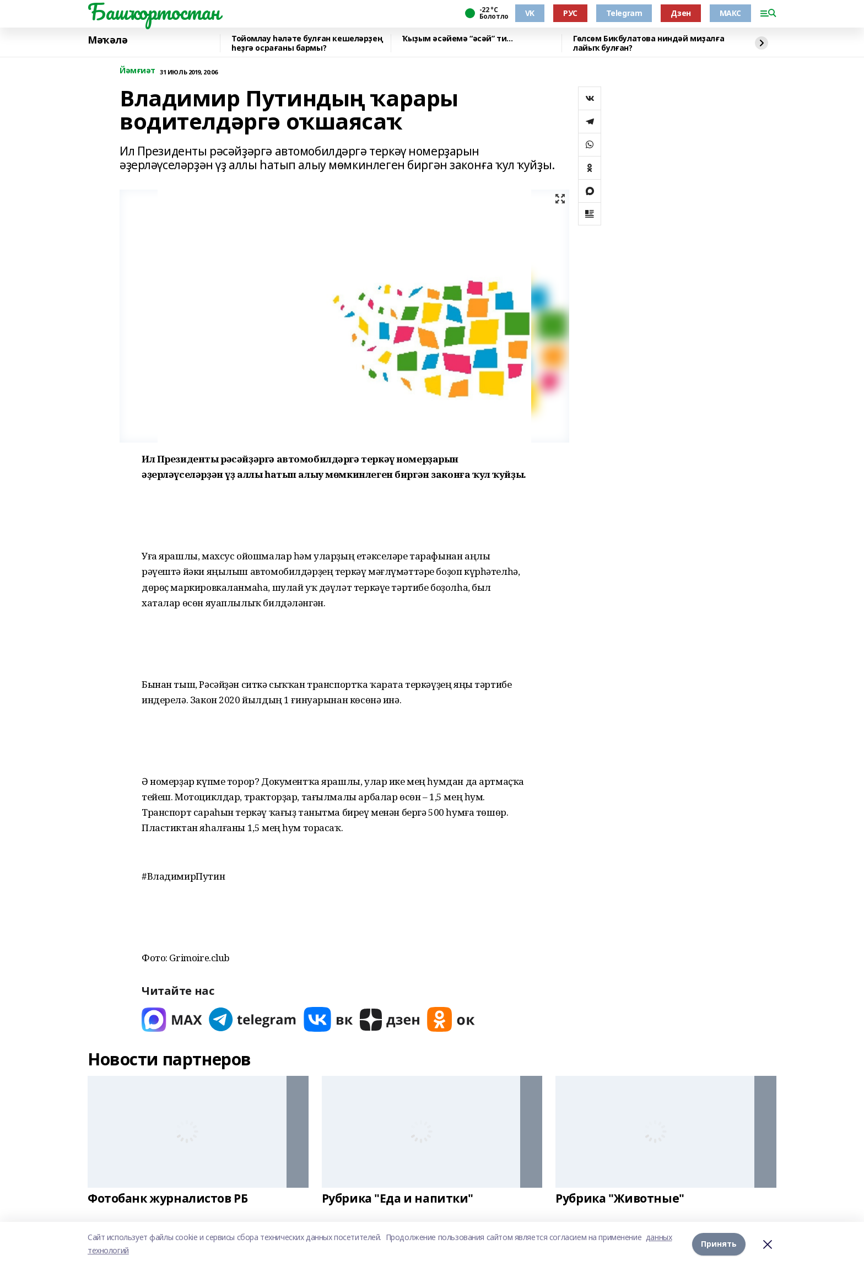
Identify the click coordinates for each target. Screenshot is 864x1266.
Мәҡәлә (107, 40)
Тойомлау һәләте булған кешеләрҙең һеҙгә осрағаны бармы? (307, 43)
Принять (719, 1243)
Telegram (624, 13)
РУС (570, 13)
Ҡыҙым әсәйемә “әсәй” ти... (457, 39)
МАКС (730, 13)
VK (529, 13)
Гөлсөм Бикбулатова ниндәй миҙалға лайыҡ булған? (648, 43)
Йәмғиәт (137, 71)
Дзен (680, 13)
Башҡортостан (154, 11)
